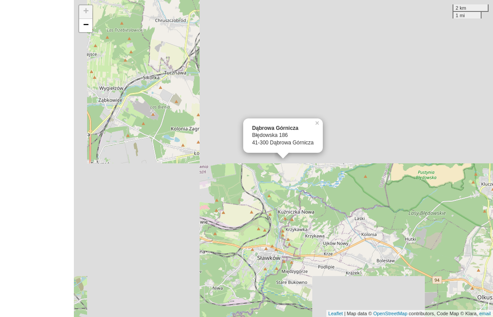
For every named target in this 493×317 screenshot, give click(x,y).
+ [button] (86, 11)
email (485, 313)
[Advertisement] (37, 158)
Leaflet (336, 313)
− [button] (86, 25)
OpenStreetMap (390, 313)
